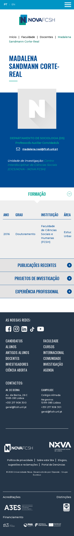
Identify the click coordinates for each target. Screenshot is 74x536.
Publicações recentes (37, 265)
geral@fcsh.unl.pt (16, 407)
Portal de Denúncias (53, 464)
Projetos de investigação (37, 278)
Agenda (48, 370)
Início (13, 37)
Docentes (46, 37)
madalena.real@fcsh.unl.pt (37, 149)
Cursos (49, 346)
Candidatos (14, 340)
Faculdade (28, 37)
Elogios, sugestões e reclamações (37, 462)
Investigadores (17, 364)
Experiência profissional (37, 291)
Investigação (53, 364)
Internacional (53, 352)
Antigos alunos (17, 352)
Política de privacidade (20, 460)
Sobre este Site (45, 460)
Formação (37, 194)
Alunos (11, 346)
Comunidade (52, 358)
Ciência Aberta (16, 370)
